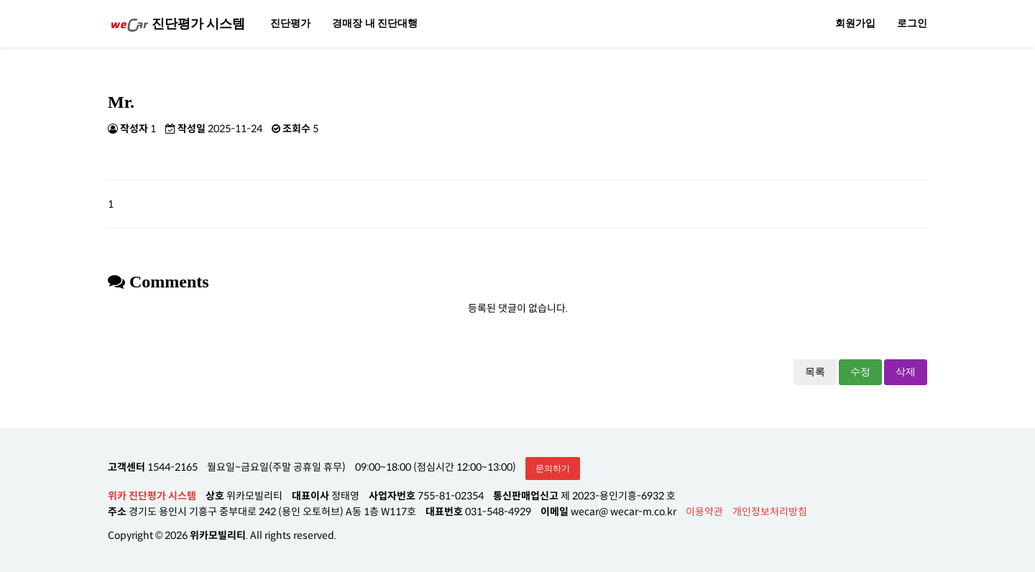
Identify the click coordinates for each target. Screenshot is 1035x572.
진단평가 (290, 23)
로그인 (912, 23)
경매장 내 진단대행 (375, 23)
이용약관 (704, 511)
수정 (860, 371)
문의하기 (552, 468)
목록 (815, 371)
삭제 (906, 371)
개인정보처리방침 (769, 511)
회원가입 (855, 23)
